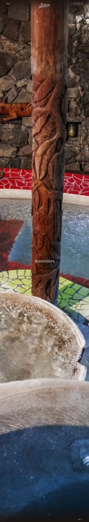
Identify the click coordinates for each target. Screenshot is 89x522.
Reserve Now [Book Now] (77, 3)
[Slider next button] (81, 519)
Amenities (45, 261)
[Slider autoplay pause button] (80, 520)
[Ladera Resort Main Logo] (44, 5)
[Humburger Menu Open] (8, 4)
